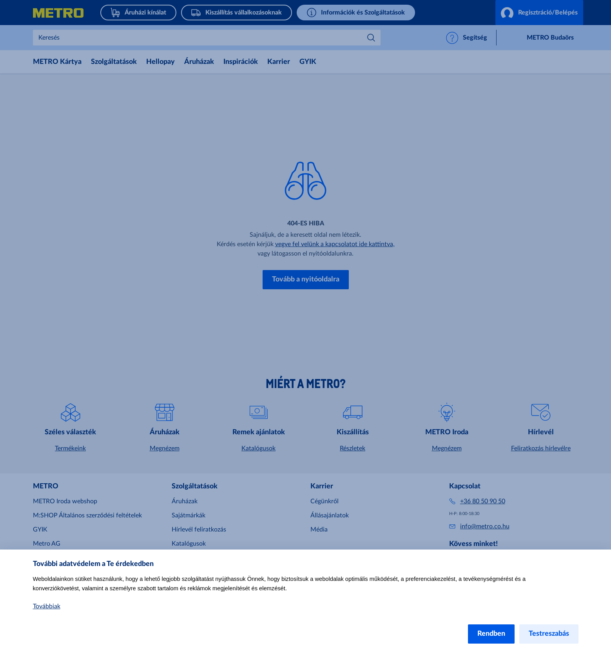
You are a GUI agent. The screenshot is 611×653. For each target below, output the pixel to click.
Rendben (491, 633)
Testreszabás (549, 633)
